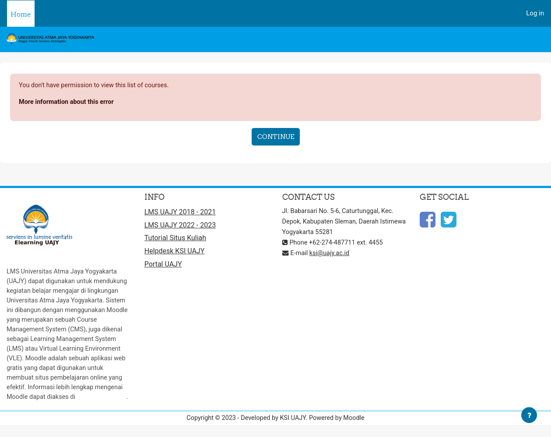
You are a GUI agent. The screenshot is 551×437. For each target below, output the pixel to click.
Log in (535, 13)
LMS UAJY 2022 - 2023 (180, 226)
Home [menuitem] (21, 14)
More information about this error (68, 103)
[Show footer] (529, 415)
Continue (275, 137)
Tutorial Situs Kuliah (175, 240)
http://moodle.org (81, 407)
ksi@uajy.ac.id (331, 254)
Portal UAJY (163, 267)
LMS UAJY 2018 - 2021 (180, 213)
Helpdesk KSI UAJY (174, 253)
